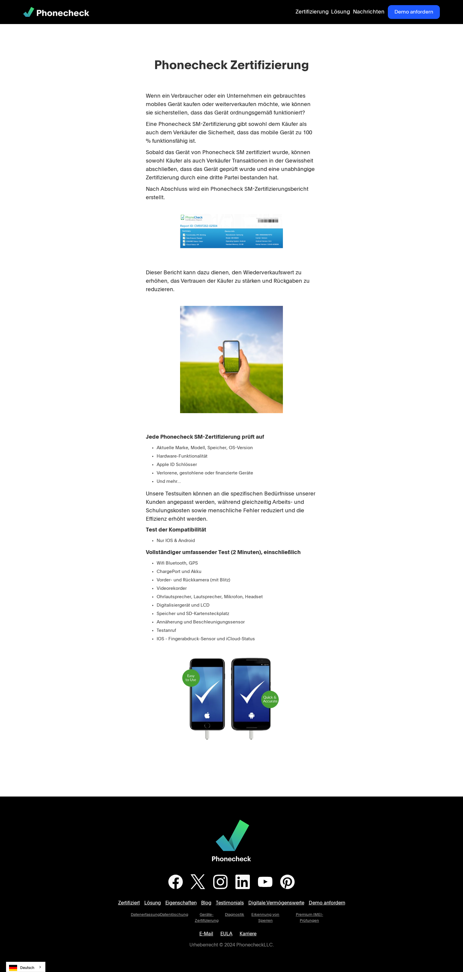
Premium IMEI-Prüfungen (309, 918)
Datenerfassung (145, 915)
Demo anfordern (413, 11)
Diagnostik (234, 915)
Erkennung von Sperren (265, 918)
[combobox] (25, 967)
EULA (226, 933)
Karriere (248, 933)
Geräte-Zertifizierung (207, 918)
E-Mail (206, 933)
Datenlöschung (174, 915)
